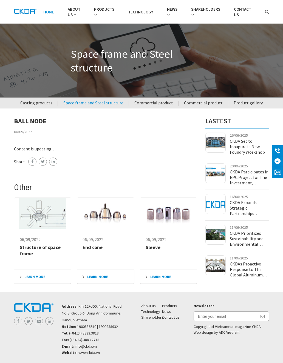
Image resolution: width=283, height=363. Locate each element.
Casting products (36, 102)
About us (148, 305)
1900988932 (108, 326)
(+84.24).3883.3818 (84, 333)
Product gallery (248, 102)
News (172, 9)
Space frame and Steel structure (93, 102)
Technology (140, 12)
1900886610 (86, 326)
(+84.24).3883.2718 (84, 339)
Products (104, 9)
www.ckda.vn (89, 352)
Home (48, 12)
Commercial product (153, 102)
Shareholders (205, 9)
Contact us (171, 317)
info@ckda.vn (86, 346)
